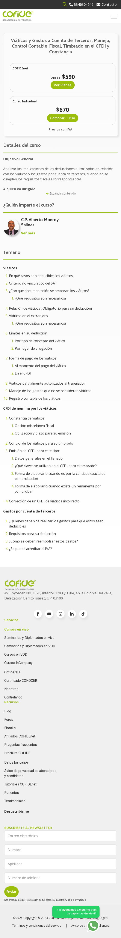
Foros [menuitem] (8, 720)
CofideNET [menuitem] (12, 672)
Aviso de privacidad (75, 899)
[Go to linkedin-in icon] (72, 614)
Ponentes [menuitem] (11, 793)
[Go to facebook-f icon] (38, 614)
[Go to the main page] (18, 16)
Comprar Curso (62, 118)
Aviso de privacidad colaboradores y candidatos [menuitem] (30, 773)
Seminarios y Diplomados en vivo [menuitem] (29, 638)
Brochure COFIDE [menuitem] (17, 753)
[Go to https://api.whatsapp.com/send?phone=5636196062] (93, 925)
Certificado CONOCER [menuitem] (20, 681)
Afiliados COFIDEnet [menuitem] (19, 736)
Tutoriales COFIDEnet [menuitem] (20, 784)
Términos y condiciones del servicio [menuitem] (36, 925)
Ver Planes (62, 85)
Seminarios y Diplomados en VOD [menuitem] (29, 646)
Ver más (28, 233)
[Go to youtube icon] (49, 614)
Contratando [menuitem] (13, 697)
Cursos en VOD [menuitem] (15, 654)
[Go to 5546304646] (81, 4)
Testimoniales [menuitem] (15, 801)
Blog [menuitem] (7, 711)
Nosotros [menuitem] (11, 689)
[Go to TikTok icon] (83, 614)
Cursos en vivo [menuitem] (16, 629)
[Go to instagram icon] (60, 614)
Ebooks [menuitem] (10, 728)
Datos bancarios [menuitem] (16, 762)
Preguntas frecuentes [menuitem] (20, 745)
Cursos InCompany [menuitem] (18, 663)
